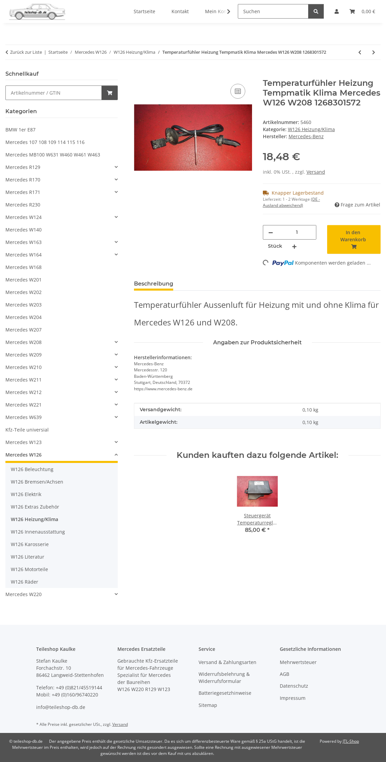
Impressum (292, 698)
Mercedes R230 (22, 204)
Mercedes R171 (22, 192)
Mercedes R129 (22, 167)
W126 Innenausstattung (38, 532)
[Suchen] (273, 11)
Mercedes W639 (23, 417)
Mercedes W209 (23, 354)
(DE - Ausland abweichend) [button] (291, 202)
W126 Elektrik (26, 494)
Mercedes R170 (22, 179)
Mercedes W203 (23, 304)
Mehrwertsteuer (298, 662)
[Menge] (297, 232)
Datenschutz (294, 686)
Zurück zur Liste (26, 52)
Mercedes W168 (23, 267)
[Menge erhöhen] (294, 246)
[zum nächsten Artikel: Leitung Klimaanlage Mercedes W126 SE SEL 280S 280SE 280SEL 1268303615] (374, 52)
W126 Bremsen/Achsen (37, 481)
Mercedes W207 (23, 329)
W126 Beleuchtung (32, 469)
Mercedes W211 (23, 379)
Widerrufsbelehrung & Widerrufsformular (224, 677)
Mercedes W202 (23, 292)
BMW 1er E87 (20, 129)
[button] (224, 11)
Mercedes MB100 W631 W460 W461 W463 (52, 154)
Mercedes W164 (23, 254)
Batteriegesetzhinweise (225, 693)
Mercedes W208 (23, 342)
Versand (315, 172)
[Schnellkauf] (53, 92)
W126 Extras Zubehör (35, 506)
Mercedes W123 (23, 442)
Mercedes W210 (23, 367)
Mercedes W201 (23, 279)
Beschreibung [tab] (153, 283)
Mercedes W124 (23, 217)
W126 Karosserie (30, 544)
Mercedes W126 (23, 454)
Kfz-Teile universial (27, 429)
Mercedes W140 (23, 229)
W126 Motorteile (29, 569)
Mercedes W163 (23, 242)
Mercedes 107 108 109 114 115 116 (45, 142)
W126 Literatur (27, 557)
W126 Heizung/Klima (311, 129)
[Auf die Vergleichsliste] (237, 91)
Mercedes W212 (23, 392)
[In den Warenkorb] (139, 74)
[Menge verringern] (270, 232)
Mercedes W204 (23, 317)
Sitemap (208, 705)
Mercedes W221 (23, 404)
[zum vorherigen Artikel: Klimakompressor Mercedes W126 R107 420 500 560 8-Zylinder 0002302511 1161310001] (360, 52)
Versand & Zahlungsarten (227, 662)
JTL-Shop (351, 741)
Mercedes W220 (23, 594)
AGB (284, 674)
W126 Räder (24, 582)
